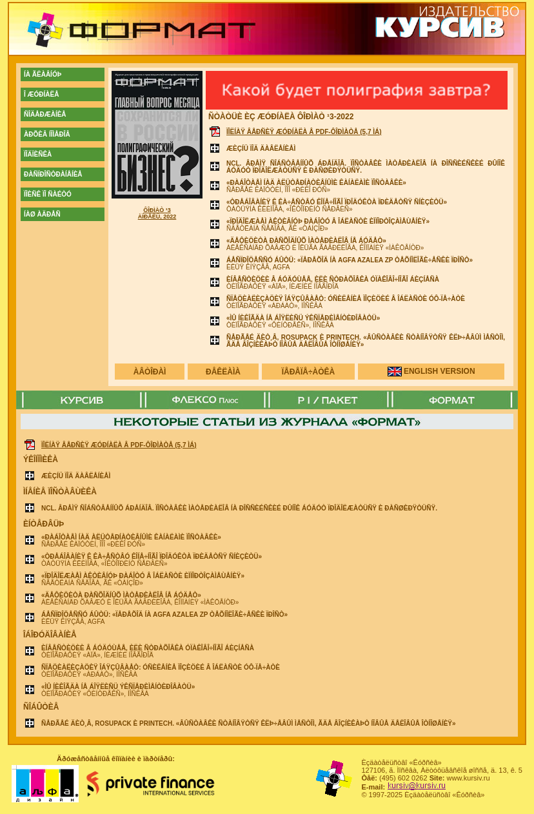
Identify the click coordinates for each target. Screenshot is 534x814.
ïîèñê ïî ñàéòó (48, 194)
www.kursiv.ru (468, 778)
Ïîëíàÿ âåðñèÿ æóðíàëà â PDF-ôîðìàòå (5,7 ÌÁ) (304, 131)
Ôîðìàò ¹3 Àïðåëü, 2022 (157, 213)
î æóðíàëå (41, 94)
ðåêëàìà (223, 371)
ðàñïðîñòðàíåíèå (53, 174)
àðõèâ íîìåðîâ (47, 134)
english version (439, 371)
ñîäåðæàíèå (45, 114)
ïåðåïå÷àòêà (308, 371)
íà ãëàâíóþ (42, 74)
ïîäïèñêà (38, 154)
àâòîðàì (150, 371)
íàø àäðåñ (42, 214)
